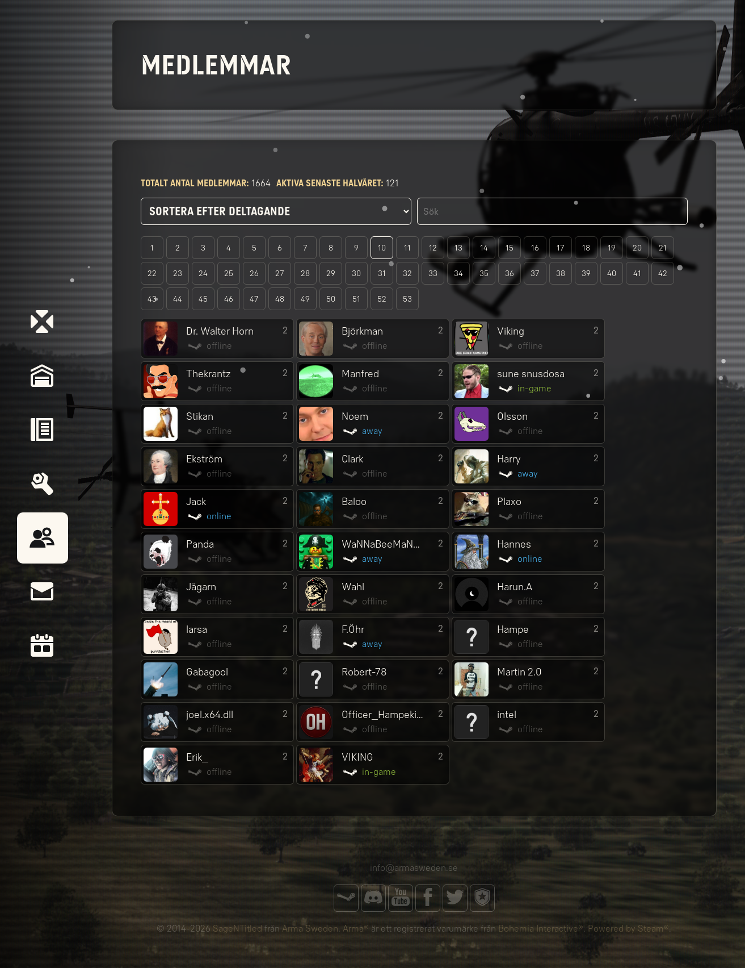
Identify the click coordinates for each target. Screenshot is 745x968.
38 (560, 273)
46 (228, 299)
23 (177, 273)
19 (612, 248)
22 (152, 273)
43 (152, 299)
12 (433, 248)
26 (254, 273)
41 (637, 273)
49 (305, 299)
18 (586, 248)
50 (330, 299)
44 (177, 299)
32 (407, 273)
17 (561, 248)
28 (305, 273)
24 (203, 273)
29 (330, 273)
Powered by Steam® (628, 928)
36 (509, 273)
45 (203, 299)
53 (407, 299)
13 (458, 248)
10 (382, 248)
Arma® (356, 928)
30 (356, 273)
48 (279, 299)
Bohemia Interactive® (540, 928)
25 (228, 273)
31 (382, 273)
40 (611, 273)
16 (535, 248)
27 (279, 273)
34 (458, 273)
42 (662, 273)
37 (535, 273)
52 (381, 299)
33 (432, 273)
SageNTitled (237, 928)
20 (637, 248)
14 (484, 248)
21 (663, 248)
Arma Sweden (310, 928)
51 (356, 299)
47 (254, 299)
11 (407, 248)
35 (484, 273)
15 (509, 248)
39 (586, 273)
